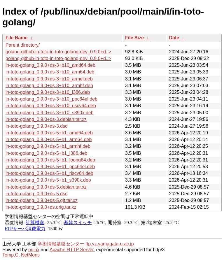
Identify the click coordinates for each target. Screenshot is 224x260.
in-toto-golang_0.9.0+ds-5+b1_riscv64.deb (49, 173)
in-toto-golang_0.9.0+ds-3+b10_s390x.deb (50, 112)
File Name (17, 37)
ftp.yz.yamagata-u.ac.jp (109, 243)
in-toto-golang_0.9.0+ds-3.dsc (36, 126)
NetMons (30, 254)
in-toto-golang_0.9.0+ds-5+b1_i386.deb (46, 153)
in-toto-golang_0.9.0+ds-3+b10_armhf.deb (49, 85)
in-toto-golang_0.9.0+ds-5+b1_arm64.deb (49, 139)
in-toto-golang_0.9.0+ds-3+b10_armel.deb (49, 78)
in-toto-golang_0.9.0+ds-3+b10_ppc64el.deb (51, 98)
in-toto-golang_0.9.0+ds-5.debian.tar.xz (46, 187)
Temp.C (10, 254)
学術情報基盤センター (61, 243)
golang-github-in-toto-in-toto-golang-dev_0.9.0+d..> (58, 51)
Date (174, 37)
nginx (33, 249)
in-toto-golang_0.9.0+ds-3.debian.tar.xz (46, 119)
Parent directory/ (23, 45)
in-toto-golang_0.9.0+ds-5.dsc (36, 193)
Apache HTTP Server (72, 249)
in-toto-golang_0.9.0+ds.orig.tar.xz (41, 207)
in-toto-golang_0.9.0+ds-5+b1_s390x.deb (48, 180)
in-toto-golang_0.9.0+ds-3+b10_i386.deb (48, 92)
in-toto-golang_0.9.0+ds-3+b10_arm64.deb (50, 71)
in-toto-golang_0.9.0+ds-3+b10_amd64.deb (50, 65)
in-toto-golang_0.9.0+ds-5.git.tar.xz (42, 200)
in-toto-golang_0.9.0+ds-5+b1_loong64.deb (50, 159)
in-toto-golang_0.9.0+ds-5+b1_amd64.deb (49, 132)
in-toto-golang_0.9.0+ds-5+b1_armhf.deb (48, 146)
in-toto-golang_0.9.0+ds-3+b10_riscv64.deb (51, 105)
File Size (134, 37)
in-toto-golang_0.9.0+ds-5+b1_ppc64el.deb (50, 166)
